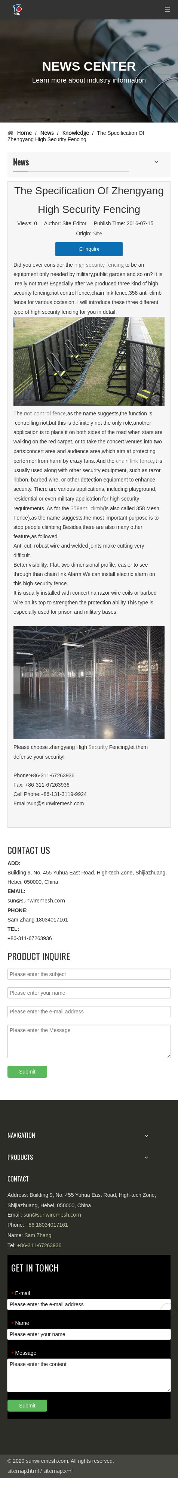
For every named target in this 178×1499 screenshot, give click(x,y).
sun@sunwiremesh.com (36, 900)
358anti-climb (87, 508)
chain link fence (134, 460)
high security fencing (99, 264)
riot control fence (45, 413)
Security (98, 746)
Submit (27, 1072)
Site (97, 233)
